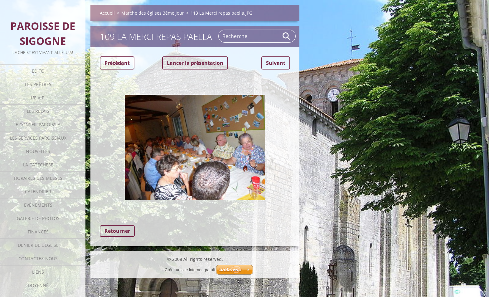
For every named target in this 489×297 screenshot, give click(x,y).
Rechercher (287, 36)
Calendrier (38, 191)
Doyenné (38, 285)
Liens (38, 272)
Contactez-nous (38, 258)
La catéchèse (38, 165)
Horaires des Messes (38, 178)
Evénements (38, 205)
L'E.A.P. (38, 98)
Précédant (117, 63)
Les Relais (38, 111)
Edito (38, 71)
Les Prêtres (38, 84)
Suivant (275, 63)
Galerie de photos (38, 218)
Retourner (117, 231)
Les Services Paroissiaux (38, 138)
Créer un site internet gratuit (190, 269)
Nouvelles (38, 151)
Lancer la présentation (195, 63)
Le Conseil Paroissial (38, 124)
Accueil (107, 13)
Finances (38, 232)
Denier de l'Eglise (38, 245)
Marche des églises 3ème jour (152, 13)
